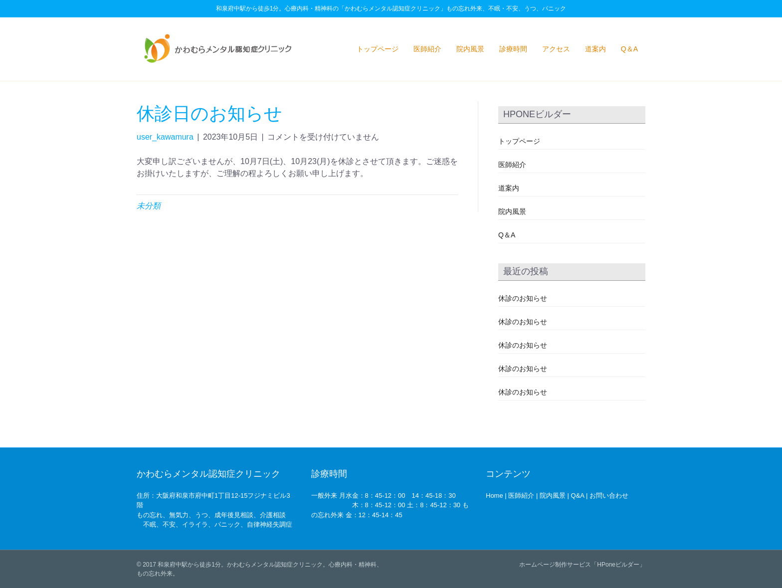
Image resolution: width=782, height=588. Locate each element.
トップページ (377, 49)
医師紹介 (427, 49)
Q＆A (629, 49)
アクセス (556, 49)
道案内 (595, 49)
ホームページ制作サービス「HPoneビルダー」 (582, 564)
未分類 (149, 205)
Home (494, 495)
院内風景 (470, 49)
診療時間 (513, 49)
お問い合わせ (608, 495)
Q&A (578, 495)
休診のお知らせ (522, 298)
